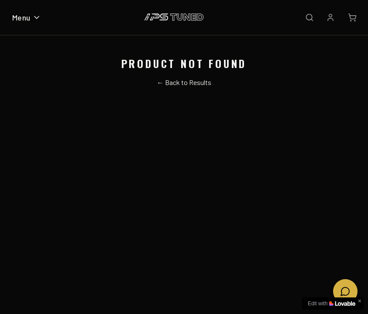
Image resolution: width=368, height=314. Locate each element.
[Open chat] (345, 291)
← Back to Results (184, 82)
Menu (26, 17)
